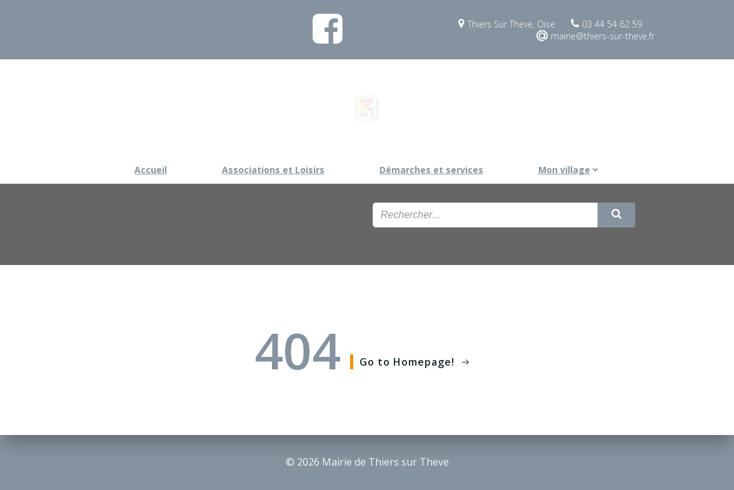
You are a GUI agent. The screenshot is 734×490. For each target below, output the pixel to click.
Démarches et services (431, 170)
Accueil (150, 170)
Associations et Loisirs (273, 170)
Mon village (569, 170)
